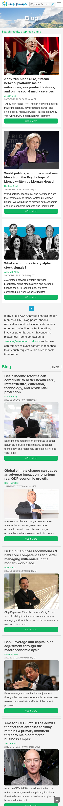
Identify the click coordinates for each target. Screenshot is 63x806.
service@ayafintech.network (22, 341)
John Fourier (10, 743)
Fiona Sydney (11, 654)
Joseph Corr (10, 96)
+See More (31, 121)
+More (55, 367)
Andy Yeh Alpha (11, 272)
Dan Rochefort (11, 483)
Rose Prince (10, 567)
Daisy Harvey (10, 396)
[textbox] (42, 4)
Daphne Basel (11, 186)
